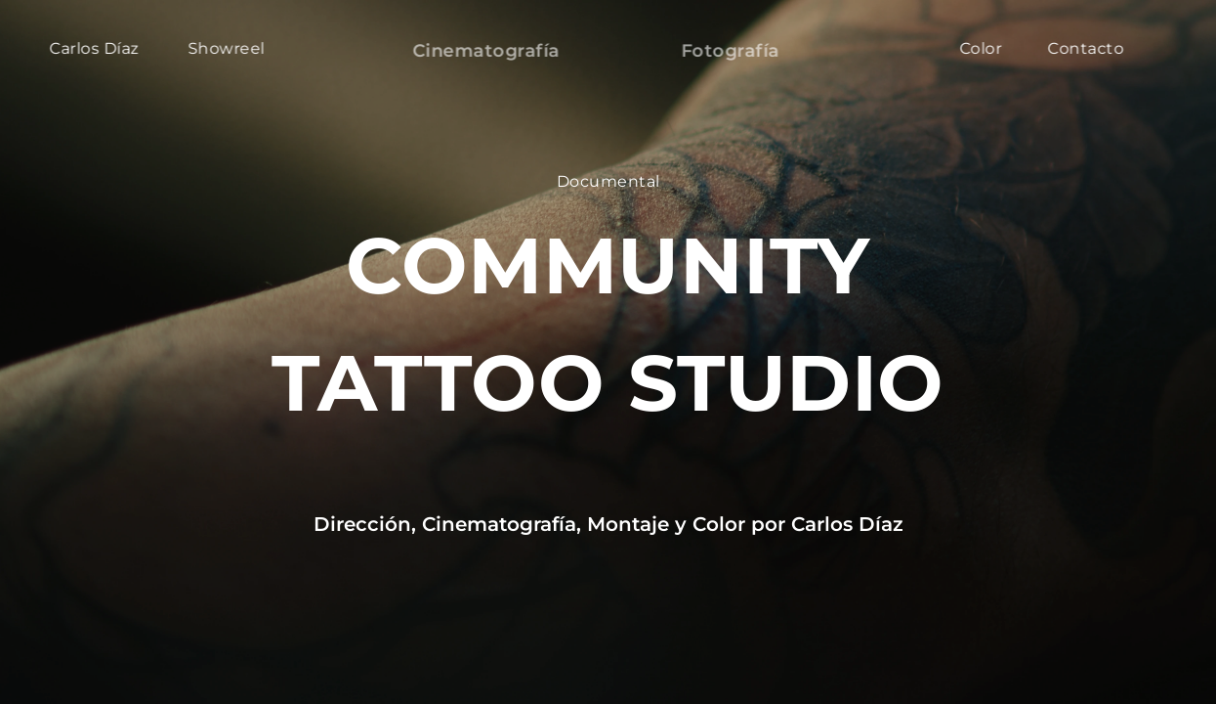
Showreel (226, 48)
